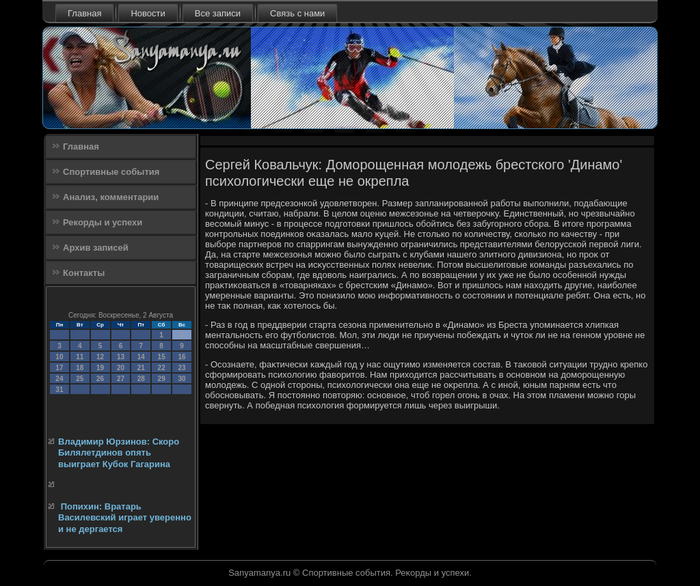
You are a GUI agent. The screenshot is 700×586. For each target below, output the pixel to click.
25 (79, 378)
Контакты (84, 273)
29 (161, 378)
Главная (84, 13)
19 (100, 368)
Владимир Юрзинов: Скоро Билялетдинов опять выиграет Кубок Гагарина (118, 452)
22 (161, 368)
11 (79, 357)
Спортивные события (111, 172)
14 (141, 357)
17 (59, 368)
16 (181, 357)
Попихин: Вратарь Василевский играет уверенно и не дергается (124, 517)
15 (161, 357)
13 (120, 357)
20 (120, 368)
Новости (148, 13)
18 (79, 368)
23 (181, 368)
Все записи (218, 13)
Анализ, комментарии (111, 197)
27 (120, 378)
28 (141, 378)
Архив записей (96, 247)
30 (181, 378)
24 (59, 378)
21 (141, 368)
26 (100, 378)
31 (59, 389)
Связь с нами (297, 13)
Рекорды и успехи (102, 222)
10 (59, 357)
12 (100, 357)
